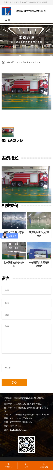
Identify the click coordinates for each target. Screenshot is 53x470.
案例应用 (26, 62)
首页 (7, 20)
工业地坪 (36, 62)
